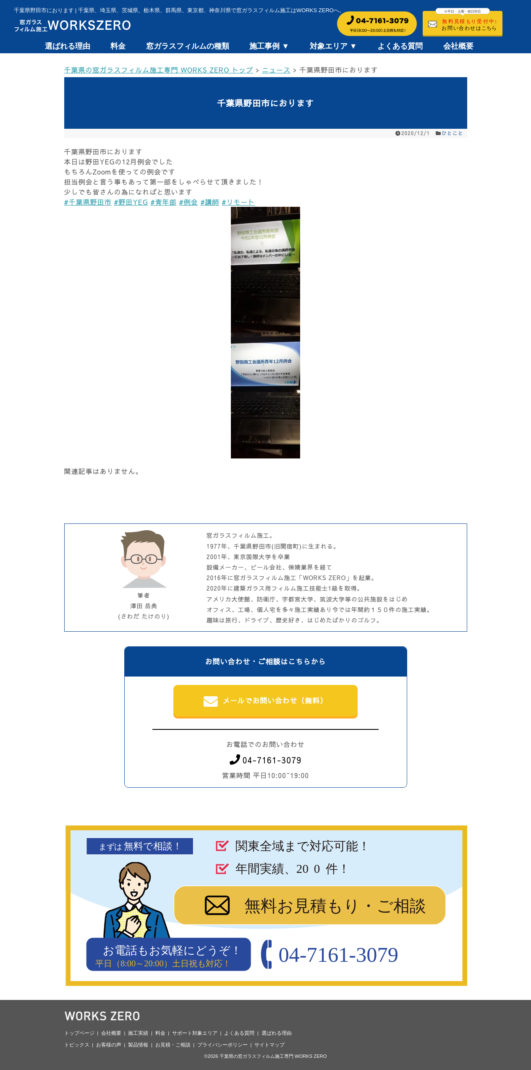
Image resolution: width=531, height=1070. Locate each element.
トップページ (79, 1033)
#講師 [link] (209, 201)
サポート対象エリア (194, 1033)
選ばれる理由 (67, 46)
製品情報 (138, 1045)
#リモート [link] (238, 201)
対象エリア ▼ (333, 46)
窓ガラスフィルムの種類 (187, 46)
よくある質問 (400, 46)
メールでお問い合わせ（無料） (265, 701)
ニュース (276, 69)
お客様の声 (108, 1045)
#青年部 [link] (163, 201)
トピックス (76, 1045)
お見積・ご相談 (173, 1045)
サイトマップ (269, 1045)
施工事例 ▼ (269, 46)
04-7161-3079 (266, 759)
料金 (118, 46)
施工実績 (138, 1033)
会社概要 (458, 46)
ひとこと (452, 133)
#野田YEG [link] (131, 201)
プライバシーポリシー (222, 1045)
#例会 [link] (188, 201)
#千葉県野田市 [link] (88, 201)
